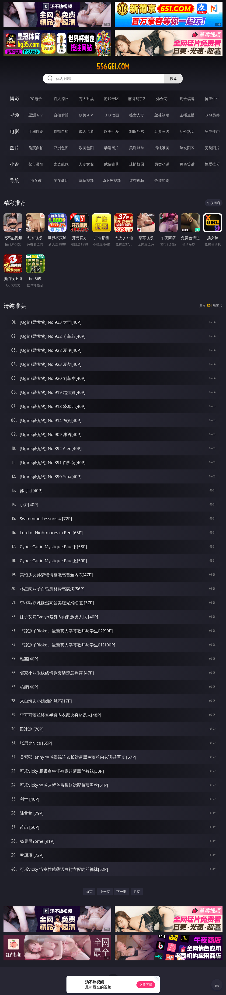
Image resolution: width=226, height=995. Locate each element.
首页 (89, 891)
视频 (14, 115)
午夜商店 (61, 180)
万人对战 (86, 98)
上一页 (105, 891)
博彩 (14, 98)
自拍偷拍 (61, 115)
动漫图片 (111, 147)
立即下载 (145, 984)
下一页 (121, 891)
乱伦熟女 (187, 131)
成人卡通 (86, 131)
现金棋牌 (187, 98)
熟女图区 (187, 147)
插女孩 (36, 180)
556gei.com (113, 66)
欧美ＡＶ (86, 115)
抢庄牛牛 (212, 98)
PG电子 (36, 98)
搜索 (173, 78)
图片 (14, 147)
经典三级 (161, 131)
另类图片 (212, 147)
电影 (14, 131)
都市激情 (35, 164)
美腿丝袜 (136, 147)
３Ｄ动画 (111, 115)
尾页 (136, 891)
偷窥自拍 (35, 147)
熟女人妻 (136, 115)
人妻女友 (86, 164)
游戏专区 (111, 98)
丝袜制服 (161, 115)
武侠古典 (111, 164)
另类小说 (161, 164)
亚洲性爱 (35, 131)
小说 (14, 164)
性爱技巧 (212, 164)
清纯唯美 (161, 147)
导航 (14, 180)
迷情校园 (136, 164)
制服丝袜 (136, 131)
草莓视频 (86, 180)
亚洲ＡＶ (35, 115)
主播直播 (187, 115)
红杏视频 (136, 180)
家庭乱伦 (61, 164)
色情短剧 (161, 180)
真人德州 (61, 98)
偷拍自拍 (61, 131)
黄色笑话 (187, 164)
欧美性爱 (111, 131)
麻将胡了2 (136, 98)
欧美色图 (86, 147)
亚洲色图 (61, 147)
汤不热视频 (111, 180)
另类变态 (212, 131)
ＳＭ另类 (212, 115)
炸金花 (161, 98)
